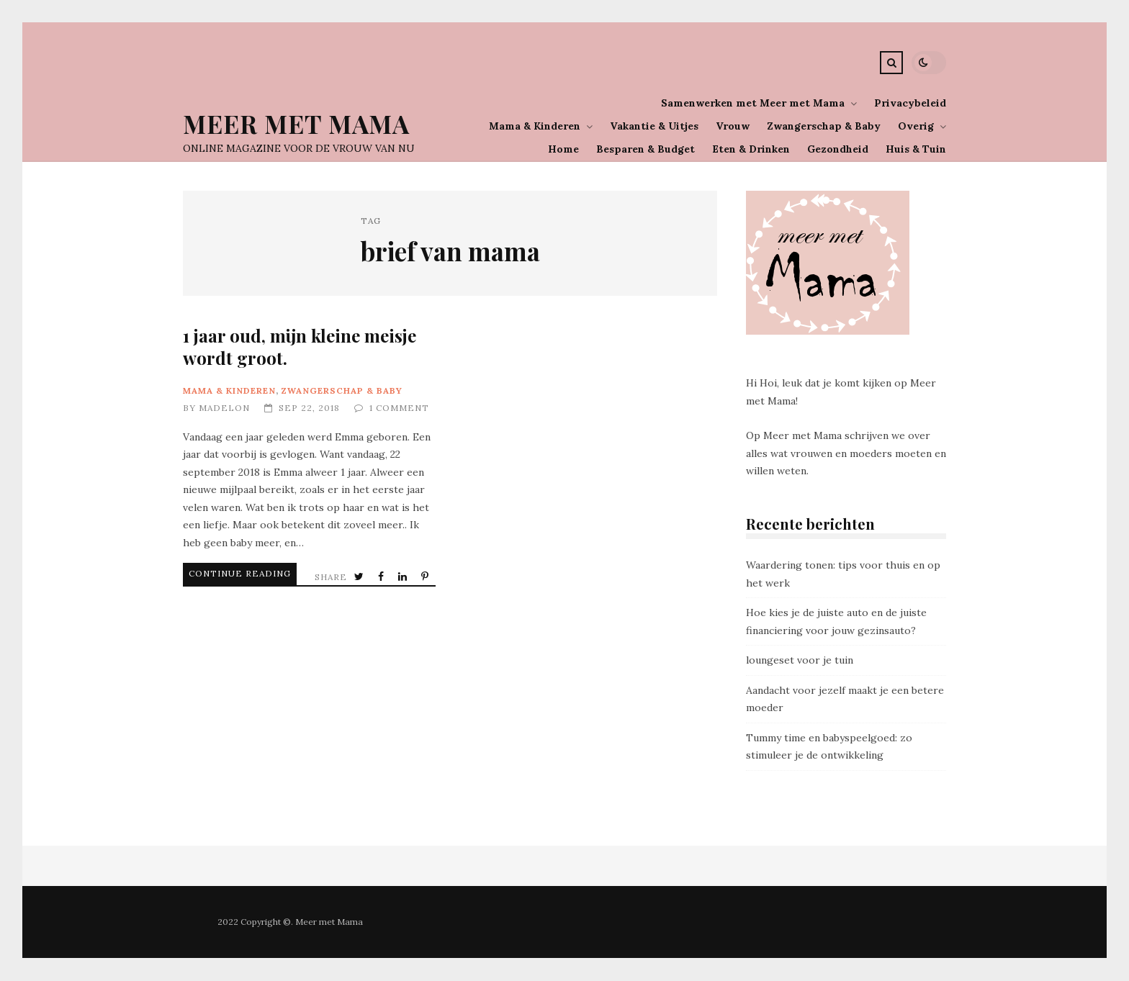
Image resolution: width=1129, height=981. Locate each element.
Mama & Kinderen (534, 125)
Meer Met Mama (296, 123)
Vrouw (733, 125)
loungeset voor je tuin (799, 660)
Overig (916, 125)
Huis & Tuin (916, 149)
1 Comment (399, 407)
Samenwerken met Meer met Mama (753, 102)
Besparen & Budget (645, 149)
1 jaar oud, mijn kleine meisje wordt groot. (299, 346)
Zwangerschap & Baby (824, 125)
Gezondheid (837, 149)
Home (563, 149)
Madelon (224, 407)
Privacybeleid (910, 102)
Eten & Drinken (751, 149)
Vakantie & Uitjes (654, 125)
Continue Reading (222, 572)
